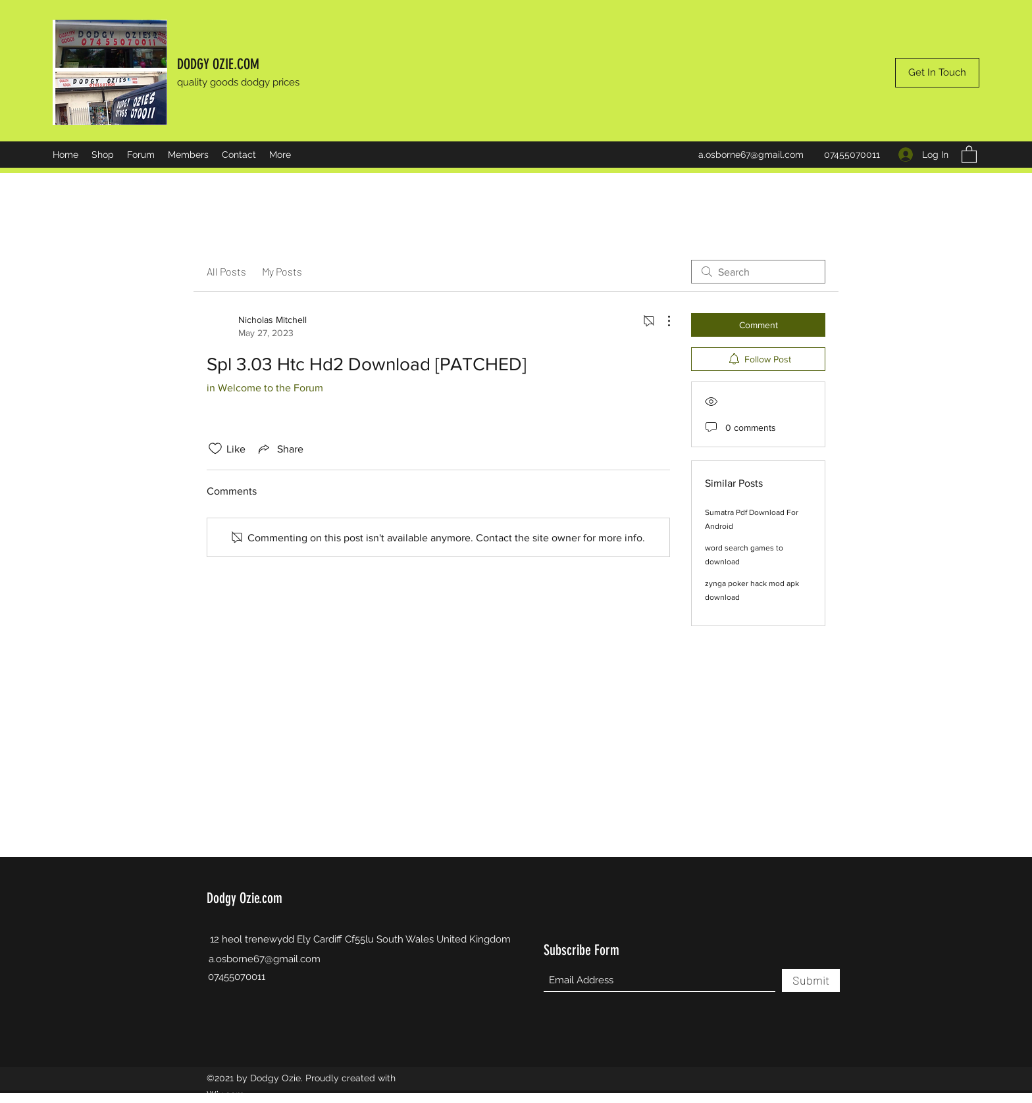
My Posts (282, 271)
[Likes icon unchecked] (215, 448)
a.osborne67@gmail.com (751, 154)
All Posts (226, 271)
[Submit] (811, 980)
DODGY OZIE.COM (218, 64)
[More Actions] (662, 321)
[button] (969, 153)
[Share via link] (279, 448)
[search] (758, 271)
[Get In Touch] (937, 72)
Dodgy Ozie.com (244, 898)
